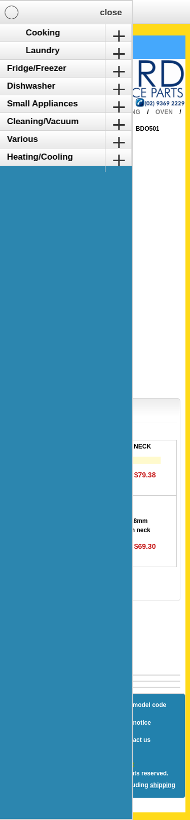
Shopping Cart (44, 47)
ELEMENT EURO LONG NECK (107, 446)
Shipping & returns (66, 722)
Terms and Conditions (71, 739)
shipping (162, 785)
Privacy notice (129, 722)
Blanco (110, 128)
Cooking (125, 112)
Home (87, 112)
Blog (30, 705)
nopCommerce (113, 763)
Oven (164, 112)
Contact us (134, 739)
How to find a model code (129, 705)
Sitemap (65, 705)
